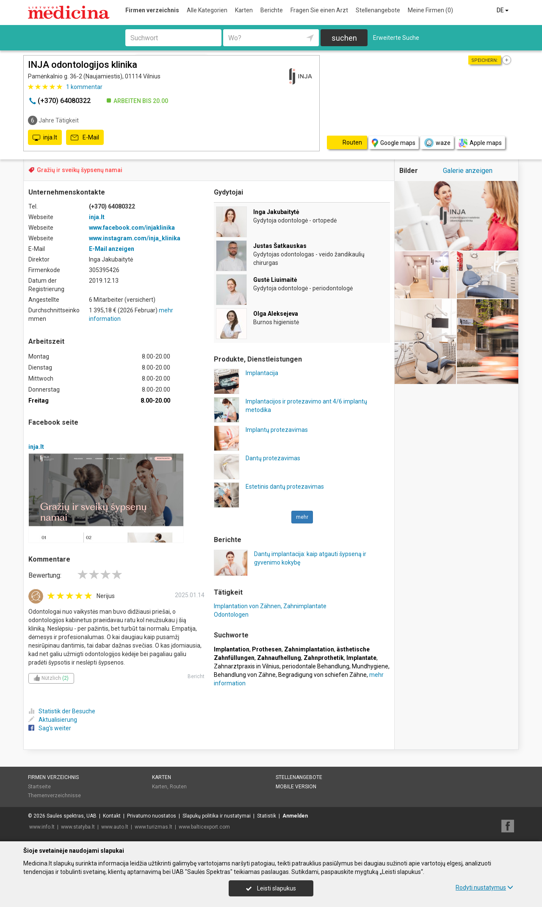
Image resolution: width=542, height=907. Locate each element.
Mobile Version (296, 787)
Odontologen (231, 614)
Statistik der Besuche (61, 711)
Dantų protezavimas (273, 458)
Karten (244, 10)
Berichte (271, 10)
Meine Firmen (430, 10)
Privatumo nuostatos (151, 816)
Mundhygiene (370, 666)
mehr (302, 517)
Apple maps (480, 143)
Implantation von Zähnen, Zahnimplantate (270, 606)
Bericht (196, 676)
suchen (344, 37)
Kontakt (112, 816)
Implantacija (262, 373)
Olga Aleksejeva (275, 313)
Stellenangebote (378, 10)
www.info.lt (42, 827)
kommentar (84, 86)
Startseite (39, 787)
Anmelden (295, 816)
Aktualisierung (52, 719)
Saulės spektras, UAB (72, 816)
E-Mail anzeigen (111, 248)
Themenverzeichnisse (54, 795)
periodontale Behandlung (315, 666)
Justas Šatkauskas (280, 245)
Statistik (266, 816)
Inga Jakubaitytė (276, 212)
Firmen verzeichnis (152, 10)
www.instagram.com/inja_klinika (134, 238)
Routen (178, 787)
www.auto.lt (114, 827)
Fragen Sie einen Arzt (319, 10)
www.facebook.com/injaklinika (132, 227)
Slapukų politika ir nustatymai (217, 816)
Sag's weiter (49, 728)
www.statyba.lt (78, 827)
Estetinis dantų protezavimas (285, 486)
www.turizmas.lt (153, 827)
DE (503, 10)
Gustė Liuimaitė (275, 279)
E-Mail (85, 138)
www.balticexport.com (204, 827)
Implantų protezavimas (277, 429)
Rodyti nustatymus (484, 887)
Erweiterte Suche (396, 37)
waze (437, 142)
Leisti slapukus (271, 888)
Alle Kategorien (207, 10)
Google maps (393, 143)
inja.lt (45, 138)
